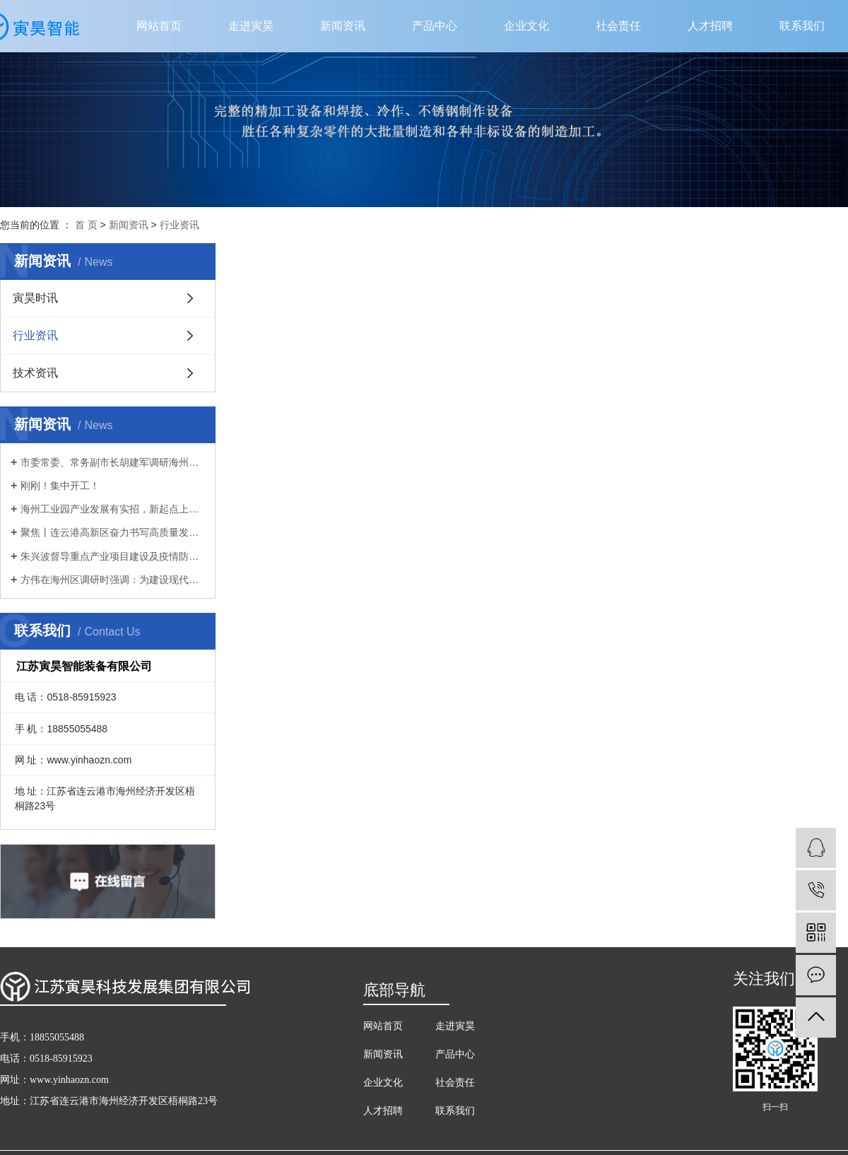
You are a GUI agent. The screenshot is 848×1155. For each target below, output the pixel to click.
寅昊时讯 (35, 298)
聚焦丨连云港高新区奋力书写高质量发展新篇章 (112, 532)
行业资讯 (179, 224)
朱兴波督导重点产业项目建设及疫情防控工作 (112, 556)
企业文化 (526, 26)
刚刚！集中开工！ (60, 485)
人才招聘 (710, 26)
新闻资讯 (342, 26)
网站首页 (159, 26)
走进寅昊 (250, 26)
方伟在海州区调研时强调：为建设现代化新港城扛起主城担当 (112, 579)
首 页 (86, 224)
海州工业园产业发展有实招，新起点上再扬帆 (112, 509)
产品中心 (434, 26)
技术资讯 (35, 373)
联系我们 (802, 26)
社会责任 (618, 26)
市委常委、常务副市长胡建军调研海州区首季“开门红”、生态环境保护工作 (112, 462)
